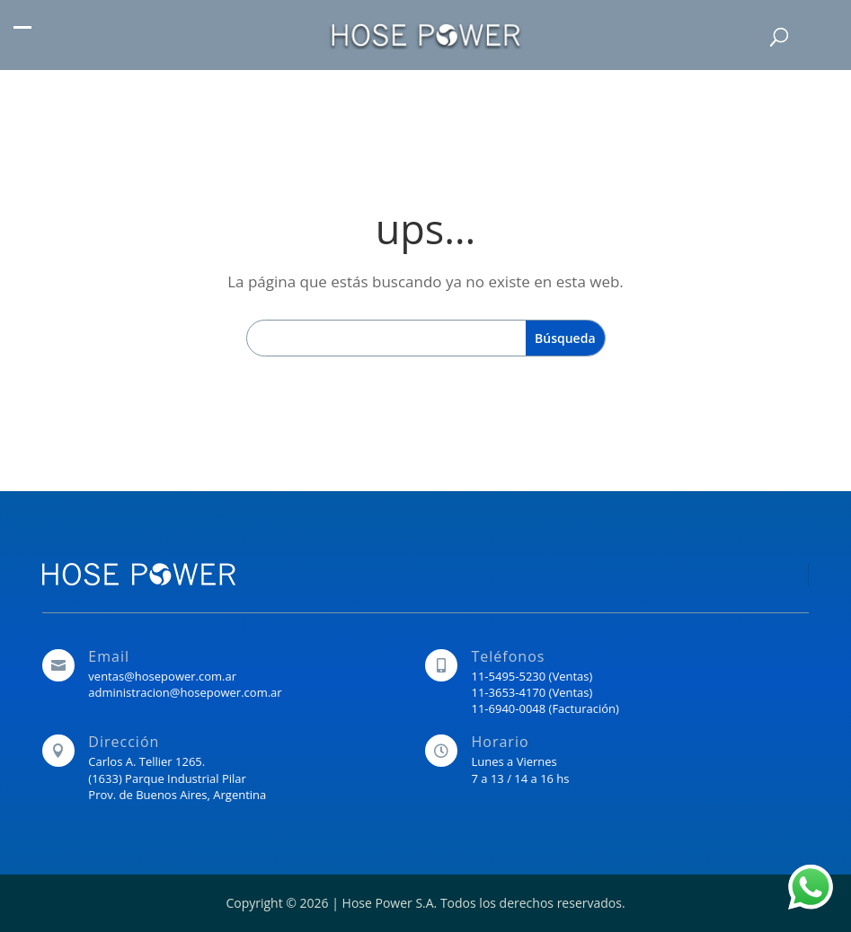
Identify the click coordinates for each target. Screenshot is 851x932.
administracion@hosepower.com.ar (184, 692)
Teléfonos (508, 656)
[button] (22, 36)
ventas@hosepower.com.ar (162, 676)
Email (108, 656)
